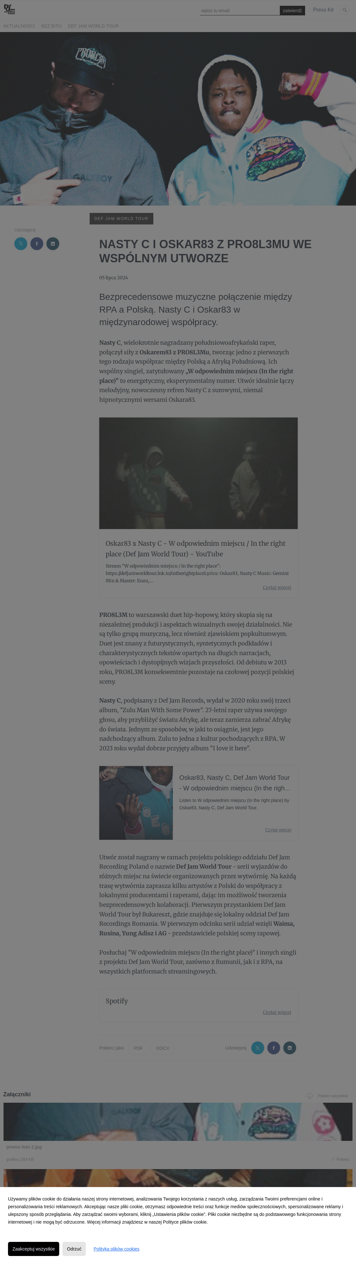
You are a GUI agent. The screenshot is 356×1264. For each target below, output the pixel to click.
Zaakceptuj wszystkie (33, 1248)
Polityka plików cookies (116, 1248)
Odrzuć (74, 1248)
